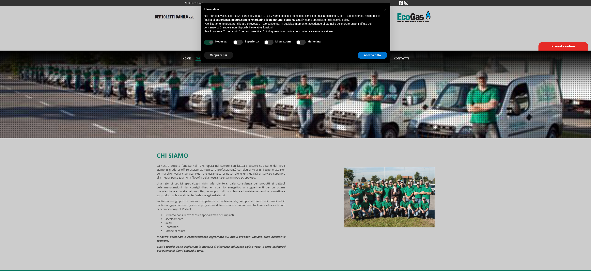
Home (186, 58)
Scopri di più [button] (218, 55)
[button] (385, 9)
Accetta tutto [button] (372, 55)
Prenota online (563, 46)
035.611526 (195, 3)
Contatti (401, 58)
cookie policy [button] (341, 19)
